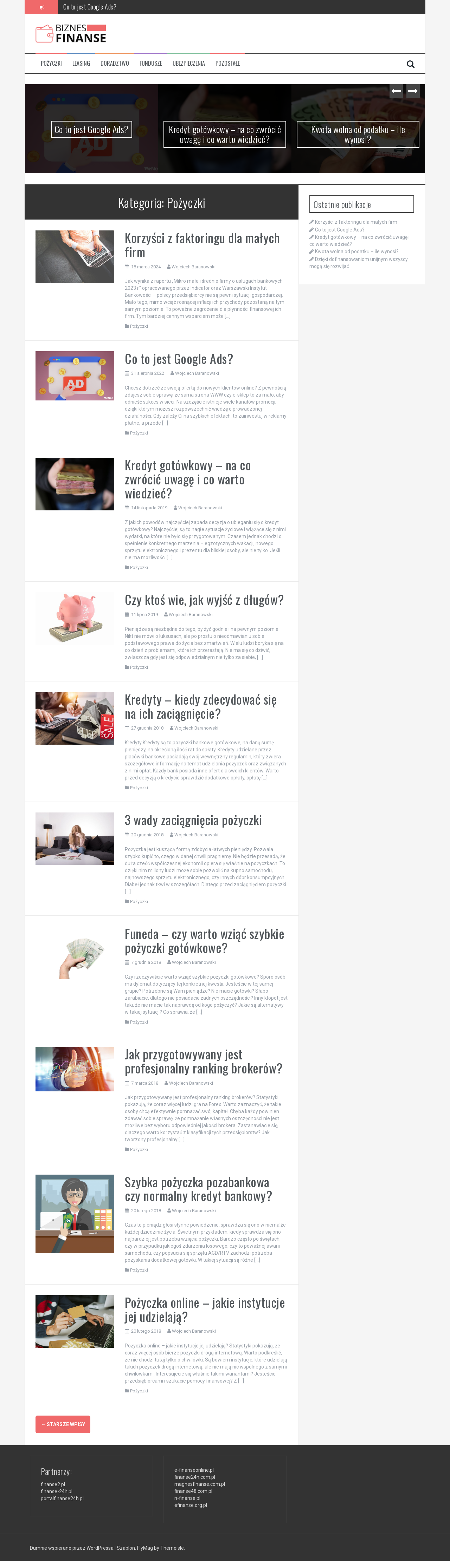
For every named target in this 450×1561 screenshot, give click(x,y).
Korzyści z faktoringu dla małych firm (202, 244)
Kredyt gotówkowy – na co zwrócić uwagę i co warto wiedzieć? (225, 134)
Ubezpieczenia (189, 63)
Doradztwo (115, 63)
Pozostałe (228, 63)
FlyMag (145, 1547)
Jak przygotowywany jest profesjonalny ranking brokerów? (204, 1060)
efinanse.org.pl (190, 1504)
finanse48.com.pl (193, 1490)
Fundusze (151, 63)
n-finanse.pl (187, 1497)
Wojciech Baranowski (194, 266)
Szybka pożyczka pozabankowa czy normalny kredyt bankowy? (198, 1188)
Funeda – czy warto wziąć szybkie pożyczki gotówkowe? (204, 940)
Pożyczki (51, 63)
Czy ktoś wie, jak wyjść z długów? (204, 599)
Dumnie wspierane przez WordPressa (72, 1547)
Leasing (81, 63)
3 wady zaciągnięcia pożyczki (193, 819)
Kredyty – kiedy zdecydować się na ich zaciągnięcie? (201, 706)
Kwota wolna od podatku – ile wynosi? (358, 134)
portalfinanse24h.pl (62, 1498)
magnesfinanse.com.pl (199, 1483)
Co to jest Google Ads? (89, 6)
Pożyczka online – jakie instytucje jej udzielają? (205, 1309)
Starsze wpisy (63, 1424)
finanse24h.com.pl (194, 1476)
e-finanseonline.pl (194, 1469)
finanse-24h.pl (56, 1491)
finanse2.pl (53, 1484)
